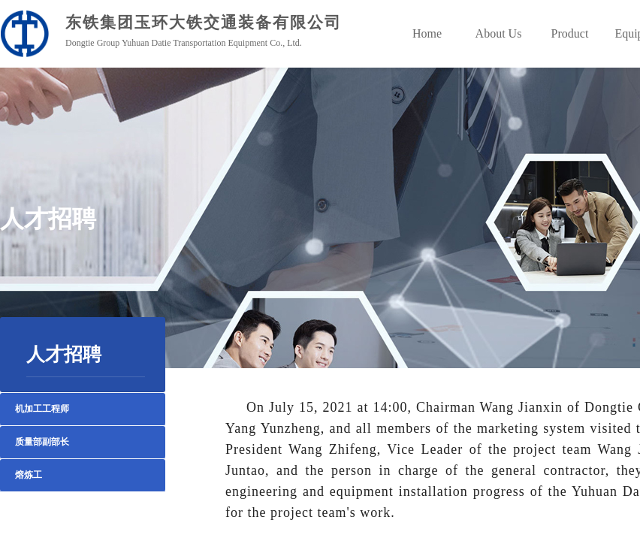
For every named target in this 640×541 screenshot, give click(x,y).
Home (427, 33)
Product (570, 33)
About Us (498, 33)
